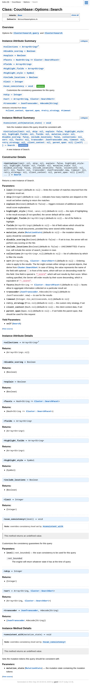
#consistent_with (53, 527)
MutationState (33, 234)
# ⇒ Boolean (20, 51)
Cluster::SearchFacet (47, 285)
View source (7, 328)
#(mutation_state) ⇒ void (28, 124)
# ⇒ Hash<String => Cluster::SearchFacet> (32, 60)
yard (56, 683)
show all (75, 15)
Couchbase (16, 2)
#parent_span (32, 112)
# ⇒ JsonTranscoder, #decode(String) (31, 105)
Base (20, 15)
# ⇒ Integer (14, 82)
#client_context (14, 112)
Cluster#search (53, 33)
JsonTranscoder (29, 292)
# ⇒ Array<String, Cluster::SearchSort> (29, 100)
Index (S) (5, 2)
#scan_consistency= (54, 643)
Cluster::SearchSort (42, 262)
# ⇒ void (19, 87)
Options (26, 2)
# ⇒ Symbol (19, 73)
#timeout (65, 112)
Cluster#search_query (26, 33)
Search (18, 178)
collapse (84, 41)
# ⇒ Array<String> (21, 46)
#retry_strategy (50, 112)
